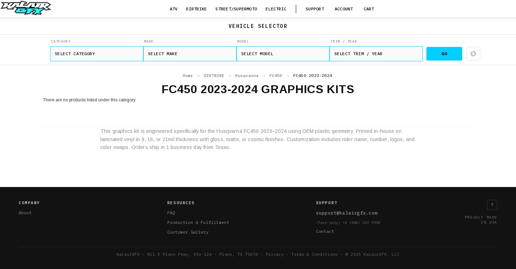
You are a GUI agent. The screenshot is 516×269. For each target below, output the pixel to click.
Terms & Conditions (314, 254)
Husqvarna (246, 75)
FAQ (171, 212)
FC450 (275, 75)
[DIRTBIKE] (196, 9)
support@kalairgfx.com (347, 213)
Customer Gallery (188, 232)
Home (188, 75)
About (25, 212)
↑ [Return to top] (492, 205)
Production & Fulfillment (198, 222)
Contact (325, 231)
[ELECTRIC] (276, 9)
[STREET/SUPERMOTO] (236, 9)
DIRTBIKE (214, 75)
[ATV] (174, 9)
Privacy (275, 254)
